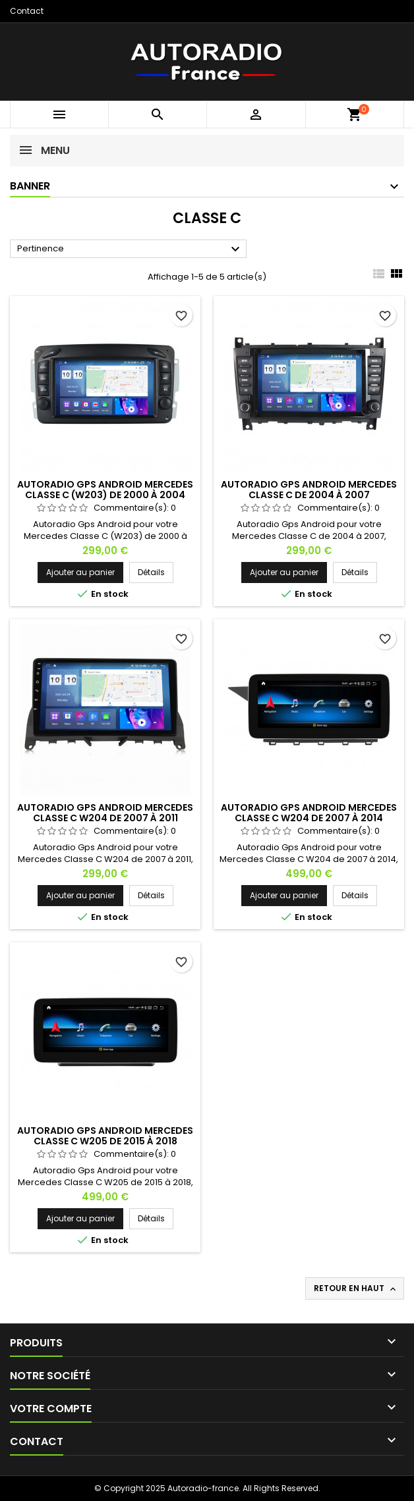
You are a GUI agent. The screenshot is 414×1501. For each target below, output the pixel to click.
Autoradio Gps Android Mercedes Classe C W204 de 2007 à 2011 (105, 813)
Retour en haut (356, 1288)
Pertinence (130, 249)
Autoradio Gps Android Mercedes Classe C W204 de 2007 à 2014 (309, 813)
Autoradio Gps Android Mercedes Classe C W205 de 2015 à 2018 (105, 1136)
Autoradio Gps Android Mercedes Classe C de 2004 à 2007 (309, 489)
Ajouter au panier (80, 572)
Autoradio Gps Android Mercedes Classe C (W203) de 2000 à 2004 (105, 489)
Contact (27, 10)
